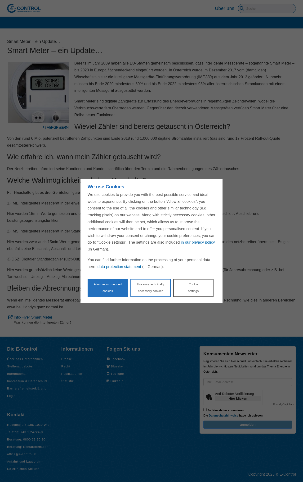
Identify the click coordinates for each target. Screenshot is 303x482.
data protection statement (119, 267)
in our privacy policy (198, 243)
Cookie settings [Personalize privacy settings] (193, 288)
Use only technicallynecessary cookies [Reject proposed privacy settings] (150, 288)
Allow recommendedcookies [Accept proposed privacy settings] (108, 288)
